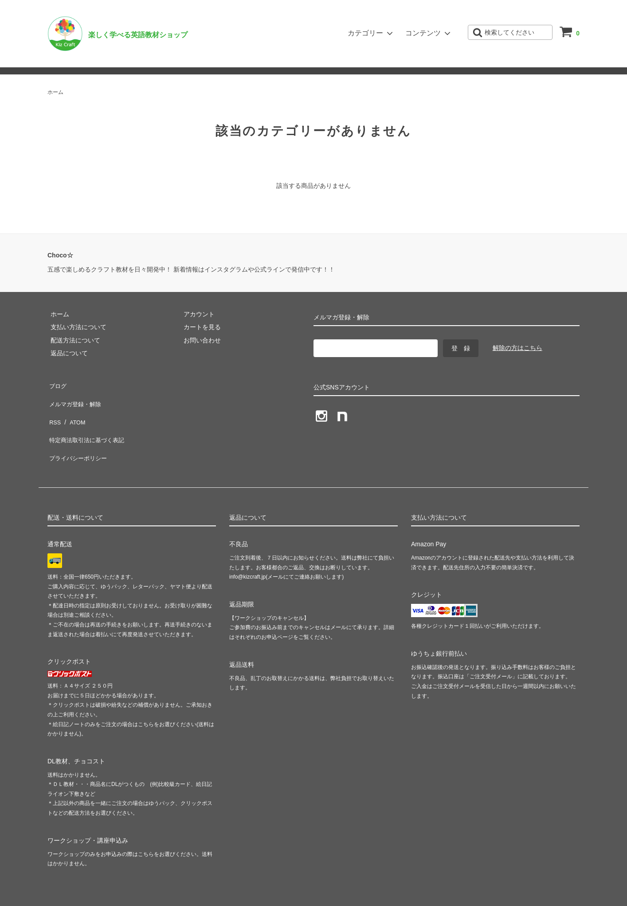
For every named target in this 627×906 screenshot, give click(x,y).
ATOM (73, 410)
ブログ (56, 384)
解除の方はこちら (517, 347)
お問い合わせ (118, 60)
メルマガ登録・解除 (236, 60)
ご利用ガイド (67, 60)
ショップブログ (172, 60)
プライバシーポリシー (78, 435)
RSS (53, 410)
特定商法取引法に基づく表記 (87, 423)
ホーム (55, 92)
